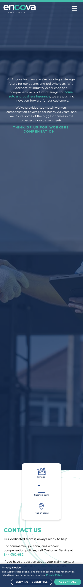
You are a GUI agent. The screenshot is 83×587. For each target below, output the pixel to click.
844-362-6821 (14, 554)
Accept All (67, 582)
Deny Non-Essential (31, 582)
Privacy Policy (54, 575)
